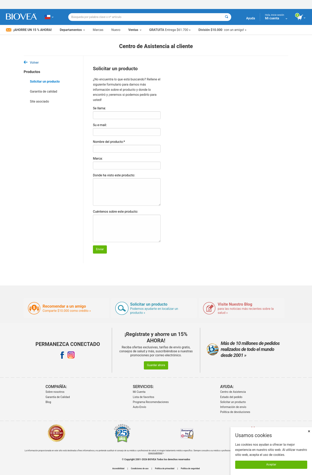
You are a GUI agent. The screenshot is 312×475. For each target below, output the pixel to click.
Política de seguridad (190, 469)
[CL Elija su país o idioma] (49, 17)
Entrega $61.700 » (169, 30)
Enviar (100, 249)
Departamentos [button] (72, 30)
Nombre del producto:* (109, 142)
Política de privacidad (164, 469)
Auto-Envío (139, 407)
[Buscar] (226, 17)
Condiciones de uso (139, 469)
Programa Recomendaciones (151, 402)
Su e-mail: (100, 125)
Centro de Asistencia (233, 391)
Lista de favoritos (143, 397)
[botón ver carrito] (301, 17)
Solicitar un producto (45, 81)
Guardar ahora (156, 365)
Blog (48, 402)
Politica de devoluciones (235, 412)
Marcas (98, 30)
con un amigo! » (222, 30)
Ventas (134, 30)
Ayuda (250, 18)
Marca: (98, 158)
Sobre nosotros (55, 391)
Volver (31, 62)
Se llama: (99, 108)
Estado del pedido (231, 397)
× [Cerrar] (309, 431)
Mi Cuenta (139, 391)
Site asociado (39, 101)
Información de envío (233, 407)
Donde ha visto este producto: (114, 175)
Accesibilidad (118, 469)
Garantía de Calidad (58, 397)
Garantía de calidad (43, 91)
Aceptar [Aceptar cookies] (271, 464)
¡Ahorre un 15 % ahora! (29, 30)
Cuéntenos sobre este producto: (115, 211)
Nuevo (115, 30)
